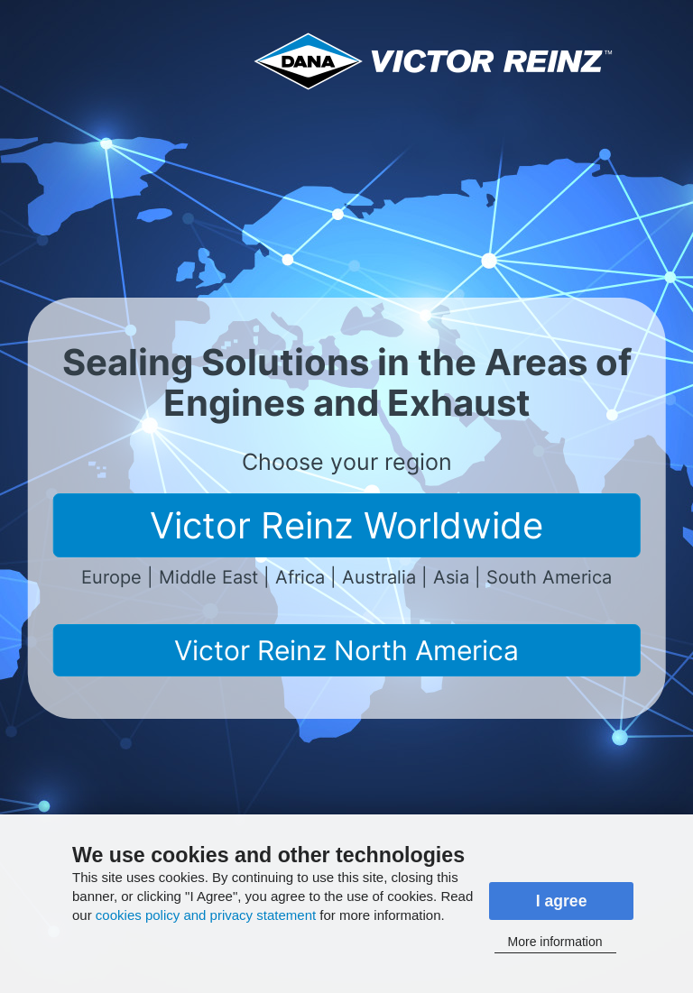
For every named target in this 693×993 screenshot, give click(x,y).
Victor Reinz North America (346, 650)
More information (555, 941)
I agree (561, 901)
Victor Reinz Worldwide (346, 525)
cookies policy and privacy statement (206, 915)
